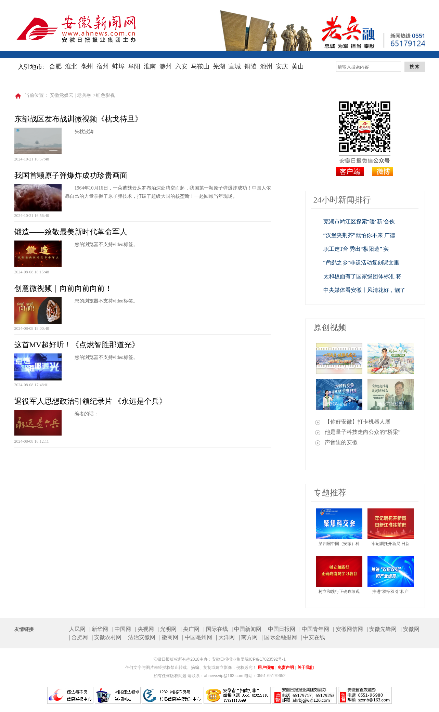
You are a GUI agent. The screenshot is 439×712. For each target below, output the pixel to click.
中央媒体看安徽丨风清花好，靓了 (364, 290)
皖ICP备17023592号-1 (265, 659)
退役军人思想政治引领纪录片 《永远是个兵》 (90, 401)
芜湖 (219, 66)
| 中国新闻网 (246, 629)
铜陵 (250, 66)
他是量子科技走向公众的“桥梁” (363, 432)
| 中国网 (121, 629)
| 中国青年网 (314, 629)
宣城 (235, 66)
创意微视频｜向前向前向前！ (63, 288)
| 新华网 (98, 629)
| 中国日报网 (280, 629)
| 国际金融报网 (279, 637)
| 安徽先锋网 (382, 629)
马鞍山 (200, 66)
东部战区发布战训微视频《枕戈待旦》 (78, 119)
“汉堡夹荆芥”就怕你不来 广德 (359, 235)
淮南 (150, 66)
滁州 (165, 66)
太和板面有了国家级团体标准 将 (362, 276)
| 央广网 (190, 629)
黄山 (298, 66)
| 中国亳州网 (197, 637)
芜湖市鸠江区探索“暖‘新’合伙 (359, 221)
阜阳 (134, 66)
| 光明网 (167, 629)
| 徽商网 (168, 637)
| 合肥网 (78, 637)
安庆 (282, 66)
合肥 (55, 66)
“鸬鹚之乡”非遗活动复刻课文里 (361, 263)
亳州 (87, 66)
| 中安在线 (313, 637)
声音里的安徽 (341, 442)
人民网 (77, 629)
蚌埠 (118, 66)
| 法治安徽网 (140, 637)
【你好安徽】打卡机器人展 (357, 422)
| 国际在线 (216, 629)
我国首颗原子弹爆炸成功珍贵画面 (70, 175)
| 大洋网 (225, 637)
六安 (181, 66)
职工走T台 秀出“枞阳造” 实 (356, 249)
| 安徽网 (410, 629)
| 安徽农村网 (106, 637)
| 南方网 (248, 637)
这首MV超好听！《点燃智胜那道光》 (76, 344)
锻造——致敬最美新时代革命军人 (70, 232)
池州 (266, 66)
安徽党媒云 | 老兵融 (70, 95)
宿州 (102, 66)
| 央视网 (144, 629)
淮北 (71, 66)
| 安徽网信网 (348, 629)
